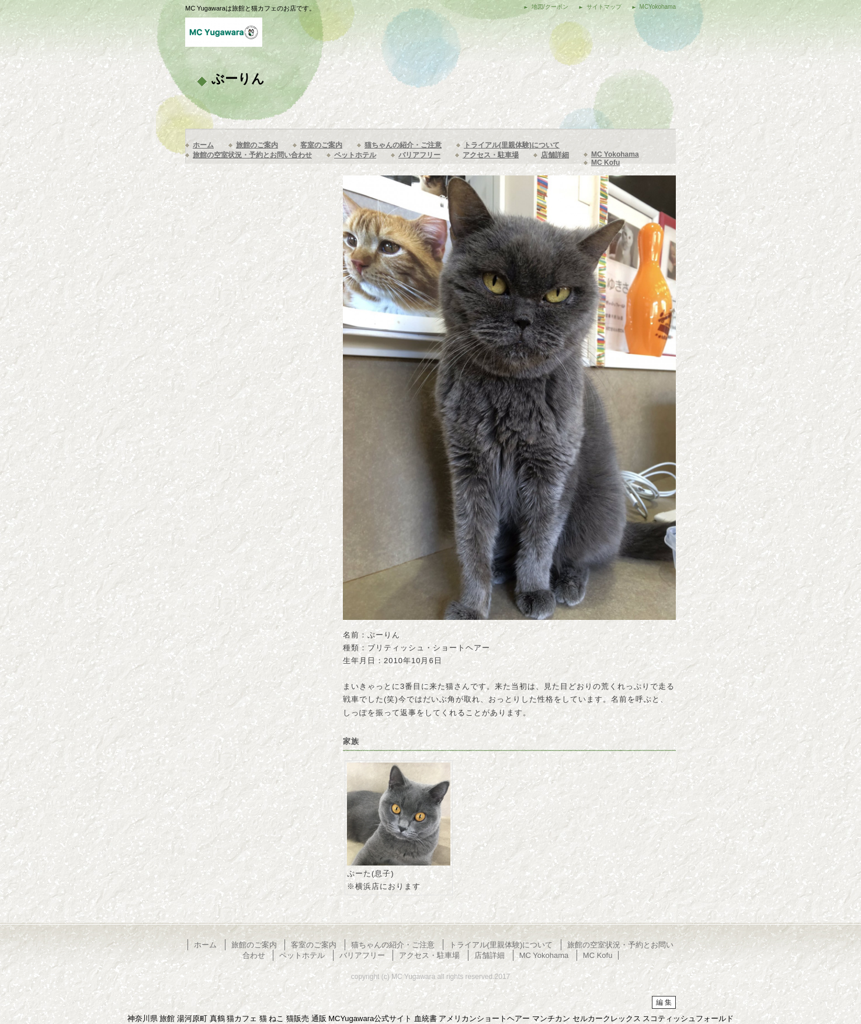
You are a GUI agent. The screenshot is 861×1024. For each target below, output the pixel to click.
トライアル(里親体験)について (512, 145)
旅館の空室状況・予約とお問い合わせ (252, 155)
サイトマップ (604, 7)
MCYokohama (658, 7)
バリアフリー (419, 155)
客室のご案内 (321, 145)
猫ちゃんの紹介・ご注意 (403, 145)
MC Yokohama (615, 154)
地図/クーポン (550, 7)
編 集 (664, 1002)
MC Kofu (605, 162)
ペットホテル (355, 155)
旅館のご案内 (257, 145)
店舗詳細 (555, 155)
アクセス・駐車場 (491, 155)
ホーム (203, 145)
